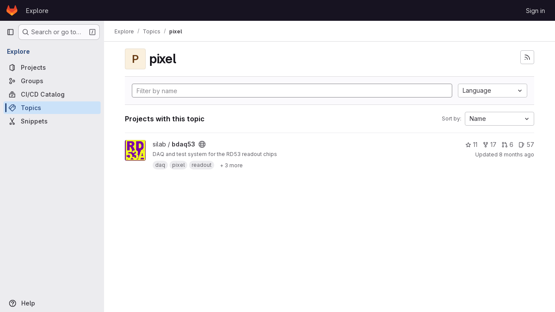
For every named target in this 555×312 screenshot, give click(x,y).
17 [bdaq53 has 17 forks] (489, 144)
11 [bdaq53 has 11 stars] (471, 144)
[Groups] (52, 81)
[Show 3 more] (231, 165)
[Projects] (52, 67)
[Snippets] (52, 121)
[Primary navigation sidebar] (10, 32)
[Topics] (52, 107)
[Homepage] (12, 10)
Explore (37, 10)
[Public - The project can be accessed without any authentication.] (202, 144)
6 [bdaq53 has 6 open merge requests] (507, 144)
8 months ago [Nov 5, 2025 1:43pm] (516, 154)
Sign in (535, 10)
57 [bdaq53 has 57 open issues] (526, 144)
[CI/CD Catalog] (52, 94)
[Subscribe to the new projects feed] (527, 57)
